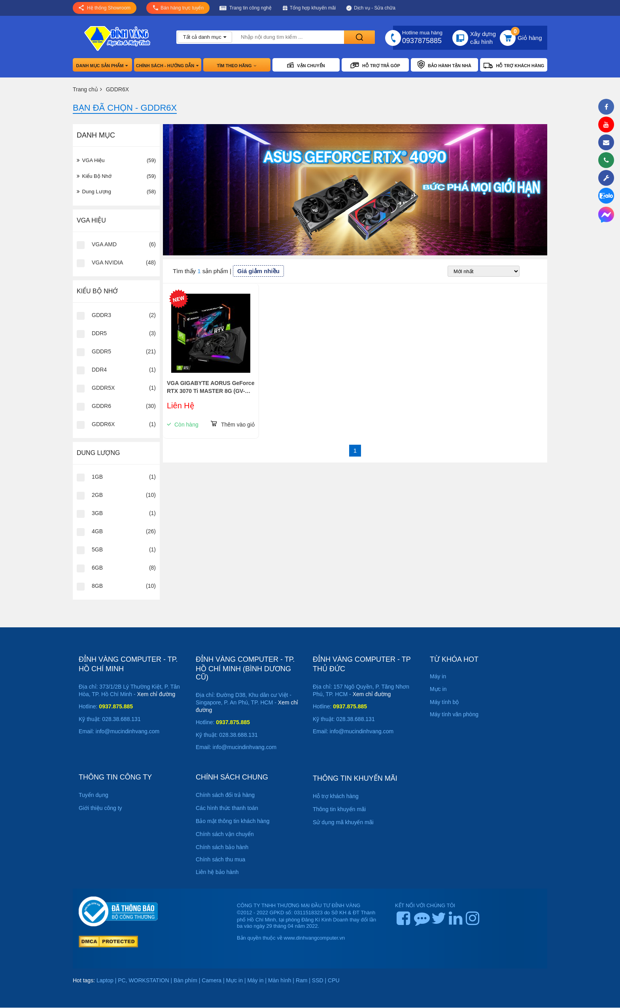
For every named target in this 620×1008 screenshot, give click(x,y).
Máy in (255, 980)
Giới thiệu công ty (100, 808)
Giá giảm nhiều (258, 271)
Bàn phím (185, 980)
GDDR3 (101, 315)
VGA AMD (104, 244)
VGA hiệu (116, 160)
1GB (97, 477)
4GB (97, 531)
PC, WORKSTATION (143, 980)
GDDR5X (103, 388)
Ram (302, 980)
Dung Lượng (116, 192)
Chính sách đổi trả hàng (225, 795)
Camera (211, 980)
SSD (317, 980)
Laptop (104, 980)
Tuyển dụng (93, 795)
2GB (97, 495)
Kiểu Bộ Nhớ (116, 176)
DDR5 (99, 333)
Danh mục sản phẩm (102, 65)
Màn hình (279, 980)
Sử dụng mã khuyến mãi (343, 822)
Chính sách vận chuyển (225, 834)
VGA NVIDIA (107, 262)
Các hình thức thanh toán (227, 808)
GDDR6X (103, 424)
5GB (97, 549)
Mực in (234, 980)
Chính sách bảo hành (222, 847)
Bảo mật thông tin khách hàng (232, 821)
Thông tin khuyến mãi (339, 809)
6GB (97, 567)
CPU (334, 980)
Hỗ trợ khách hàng (336, 796)
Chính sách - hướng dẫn (167, 65)
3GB (97, 513)
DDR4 (99, 369)
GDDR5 (101, 351)
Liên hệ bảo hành (217, 872)
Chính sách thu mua (220, 859)
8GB (97, 586)
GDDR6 (101, 406)
